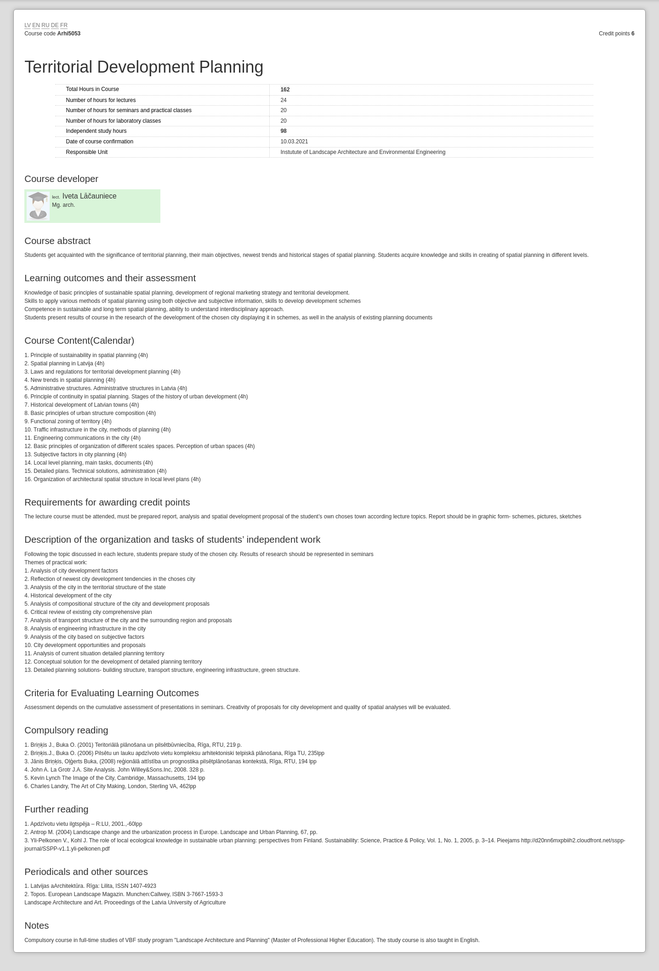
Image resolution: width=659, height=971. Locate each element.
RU (45, 25)
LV (27, 25)
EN (36, 25)
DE (55, 25)
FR (64, 25)
